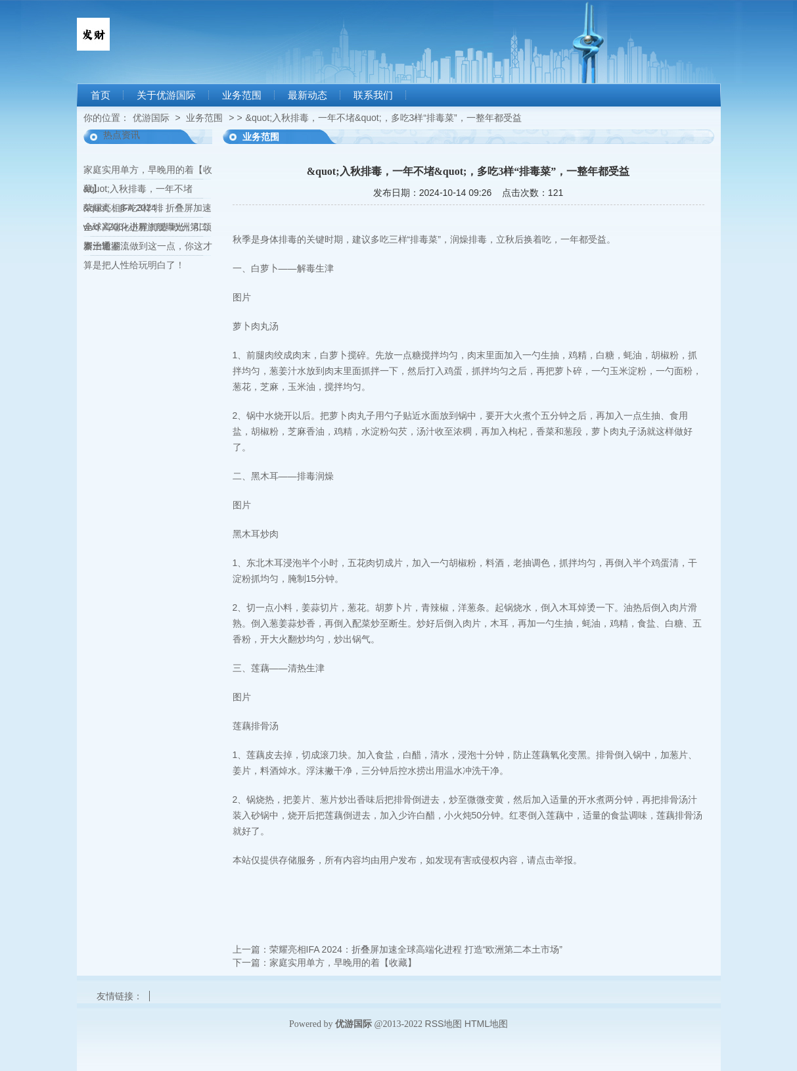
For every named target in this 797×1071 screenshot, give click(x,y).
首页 (100, 95)
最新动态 (307, 95)
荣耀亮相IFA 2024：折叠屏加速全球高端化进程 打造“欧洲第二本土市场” (415, 949)
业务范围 (242, 95)
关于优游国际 (166, 95)
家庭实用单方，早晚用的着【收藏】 (343, 962)
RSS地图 (444, 1023)
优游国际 (151, 117)
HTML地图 (486, 1023)
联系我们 (373, 95)
